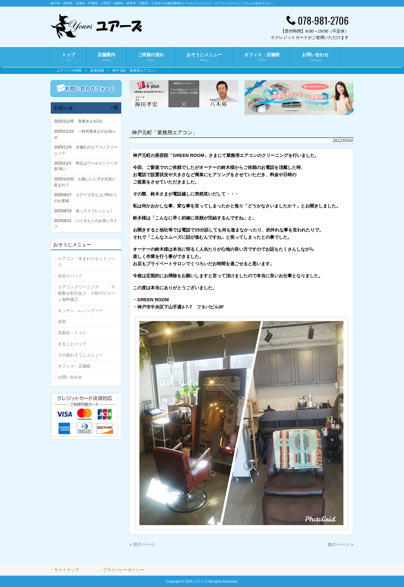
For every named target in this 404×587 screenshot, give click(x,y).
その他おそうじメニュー (80, 355)
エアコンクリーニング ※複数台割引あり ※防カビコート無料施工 (86, 293)
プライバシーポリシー (123, 569)
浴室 (62, 321)
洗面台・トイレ (72, 332)
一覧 (113, 107)
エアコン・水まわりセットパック (86, 261)
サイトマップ (66, 569)
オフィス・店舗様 (74, 366)
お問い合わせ (70, 377)
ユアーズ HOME (69, 70)
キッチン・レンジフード (80, 310)
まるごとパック (72, 343)
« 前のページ (142, 544)
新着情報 (97, 70)
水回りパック (70, 275)
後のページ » (341, 544)
